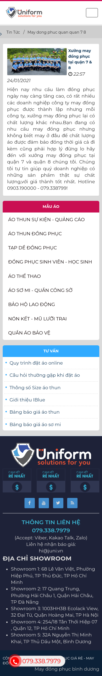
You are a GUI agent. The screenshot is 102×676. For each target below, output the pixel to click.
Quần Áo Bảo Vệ (29, 333)
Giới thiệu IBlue (27, 400)
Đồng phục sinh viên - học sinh (50, 262)
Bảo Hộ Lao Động (31, 304)
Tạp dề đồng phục (32, 247)
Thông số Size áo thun (35, 387)
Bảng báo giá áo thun (35, 412)
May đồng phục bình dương (67, 669)
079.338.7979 (51, 530)
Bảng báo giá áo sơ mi (35, 424)
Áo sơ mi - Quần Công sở (40, 290)
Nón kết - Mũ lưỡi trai (37, 318)
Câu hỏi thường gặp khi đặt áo (45, 375)
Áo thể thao (24, 276)
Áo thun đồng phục (35, 233)
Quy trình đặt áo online (36, 363)
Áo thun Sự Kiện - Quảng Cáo (46, 219)
